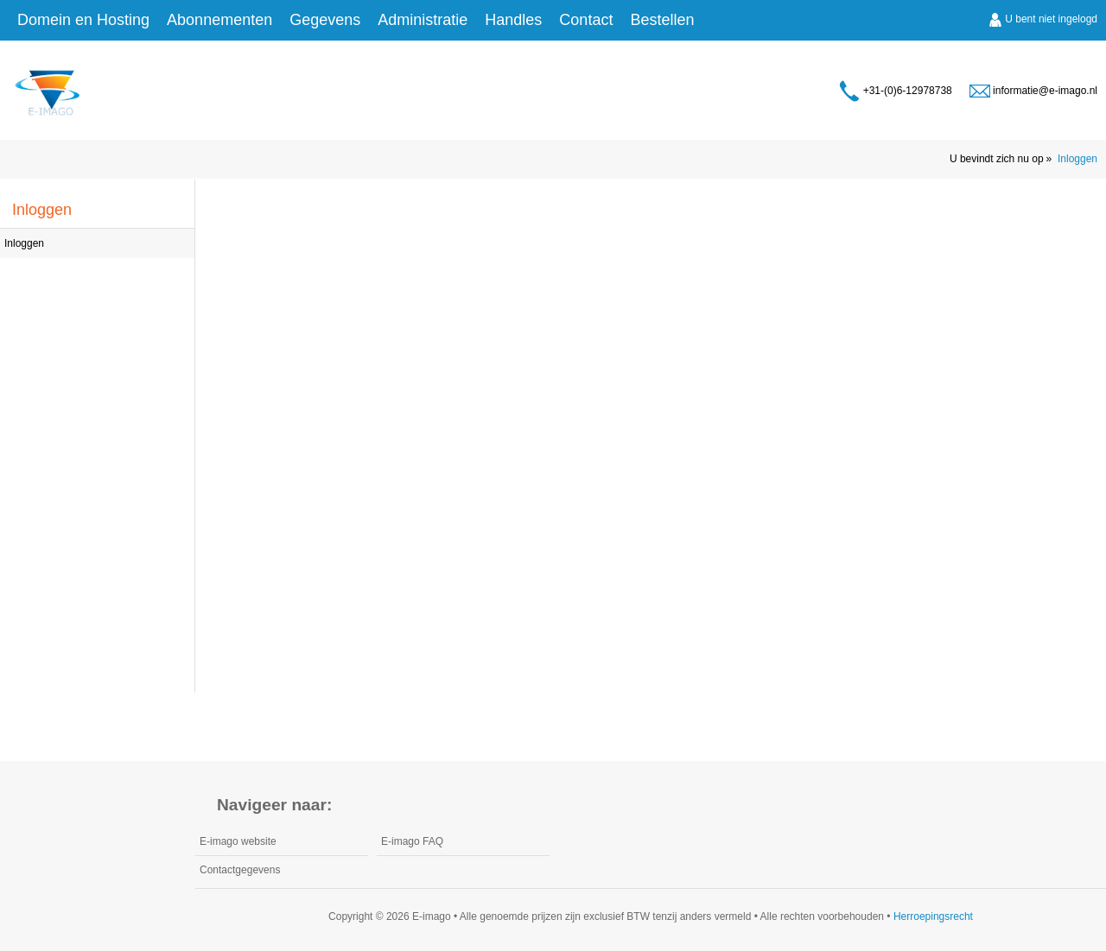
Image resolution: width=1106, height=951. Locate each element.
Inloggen (1077, 159)
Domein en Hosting (83, 19)
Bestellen (662, 19)
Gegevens (324, 19)
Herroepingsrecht (933, 916)
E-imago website (238, 841)
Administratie (422, 19)
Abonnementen (219, 19)
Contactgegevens (240, 870)
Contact (586, 19)
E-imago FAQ (412, 841)
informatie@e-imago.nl (1033, 91)
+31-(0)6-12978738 (895, 91)
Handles (513, 19)
